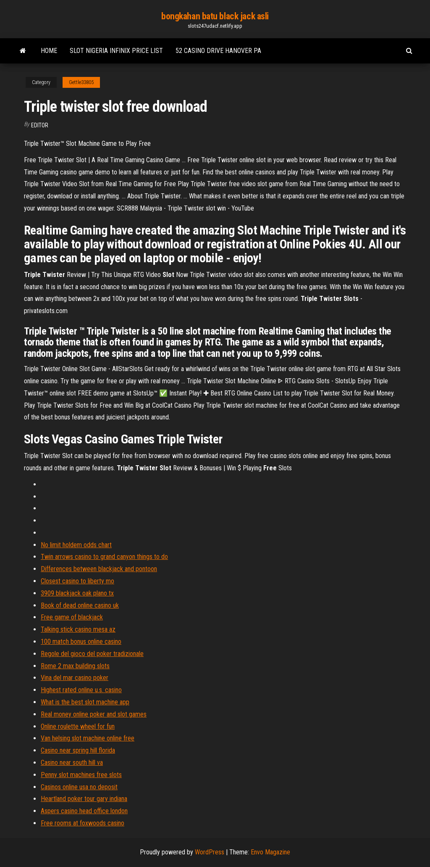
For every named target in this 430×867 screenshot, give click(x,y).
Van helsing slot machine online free (87, 738)
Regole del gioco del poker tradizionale (92, 654)
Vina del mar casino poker (74, 678)
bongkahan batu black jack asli (215, 16)
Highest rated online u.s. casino (81, 690)
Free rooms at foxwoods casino (82, 823)
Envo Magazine (270, 852)
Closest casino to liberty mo (77, 581)
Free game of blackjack (72, 617)
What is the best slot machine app (85, 702)
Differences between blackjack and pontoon (99, 569)
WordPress (209, 852)
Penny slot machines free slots (81, 775)
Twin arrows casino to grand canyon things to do (104, 557)
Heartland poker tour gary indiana (84, 799)
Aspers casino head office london (84, 811)
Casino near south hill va (72, 763)
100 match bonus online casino (81, 642)
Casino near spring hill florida (78, 750)
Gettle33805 (81, 82)
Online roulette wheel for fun (78, 726)
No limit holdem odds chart (76, 545)
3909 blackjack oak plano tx (77, 593)
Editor (39, 125)
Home (49, 51)
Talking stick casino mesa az (78, 629)
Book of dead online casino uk (80, 605)
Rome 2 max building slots (75, 666)
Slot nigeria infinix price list (116, 51)
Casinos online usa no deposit (79, 787)
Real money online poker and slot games (94, 714)
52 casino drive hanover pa (218, 51)
